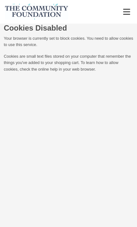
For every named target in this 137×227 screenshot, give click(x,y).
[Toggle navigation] (126, 12)
